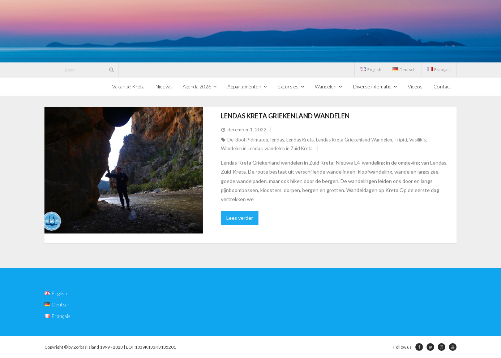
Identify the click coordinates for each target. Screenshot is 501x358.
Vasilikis (417, 140)
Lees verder (239, 218)
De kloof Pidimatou (247, 140)
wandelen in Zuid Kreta (289, 148)
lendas (277, 140)
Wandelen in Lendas (241, 148)
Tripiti (400, 140)
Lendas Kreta (300, 140)
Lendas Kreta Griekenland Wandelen (285, 116)
